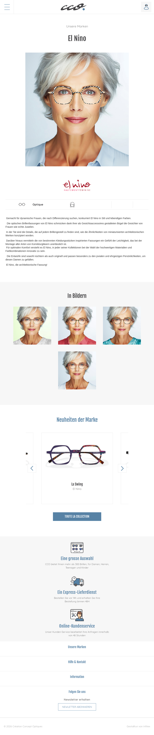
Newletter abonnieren (77, 706)
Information (77, 677)
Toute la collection (77, 516)
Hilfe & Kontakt (77, 662)
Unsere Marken (77, 26)
